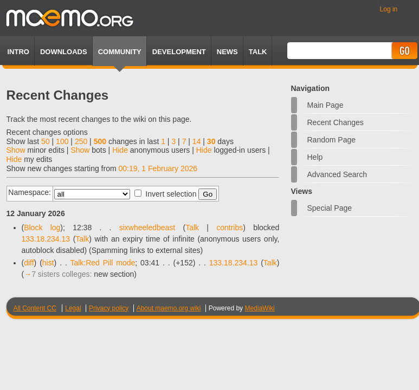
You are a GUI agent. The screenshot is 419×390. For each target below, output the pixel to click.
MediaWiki (259, 308)
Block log (42, 227)
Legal (73, 308)
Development (179, 52)
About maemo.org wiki (169, 308)
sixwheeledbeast (147, 227)
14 (196, 141)
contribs (229, 227)
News (227, 52)
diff (29, 262)
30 (211, 141)
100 (62, 141)
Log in (389, 9)
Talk (192, 227)
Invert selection (170, 194)
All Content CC (35, 308)
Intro (18, 52)
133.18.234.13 (46, 239)
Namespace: (29, 192)
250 (81, 141)
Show (16, 150)
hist (48, 262)
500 (100, 141)
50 (45, 141)
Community (119, 52)
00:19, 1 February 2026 (158, 168)
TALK (258, 52)
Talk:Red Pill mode (102, 262)
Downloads (63, 52)
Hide (120, 150)
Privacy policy (108, 308)
